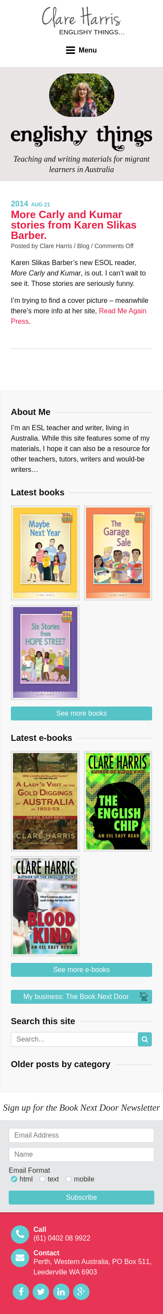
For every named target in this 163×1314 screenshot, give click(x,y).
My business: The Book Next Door (86, 997)
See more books (81, 713)
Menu (88, 50)
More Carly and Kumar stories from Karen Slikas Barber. (73, 225)
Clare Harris (82, 17)
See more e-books (81, 969)
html (26, 1179)
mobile (84, 1179)
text (53, 1179)
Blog (83, 245)
